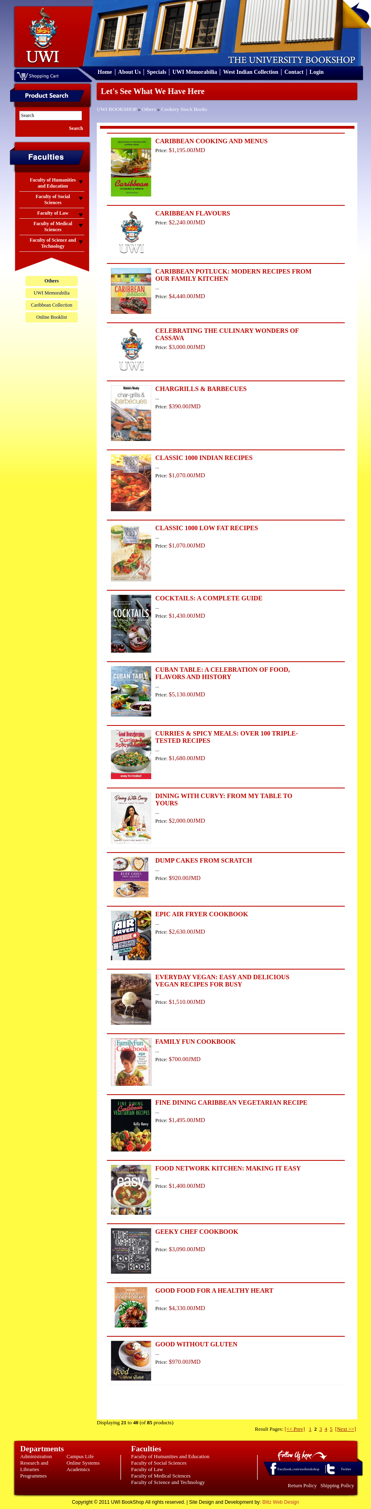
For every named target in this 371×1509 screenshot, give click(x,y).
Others (149, 109)
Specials (156, 72)
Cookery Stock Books (184, 109)
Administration (36, 1456)
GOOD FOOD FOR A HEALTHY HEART (214, 1290)
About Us (129, 72)
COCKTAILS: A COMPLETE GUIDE (209, 598)
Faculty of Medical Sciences (161, 1476)
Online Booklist (51, 317)
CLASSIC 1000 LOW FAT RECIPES (206, 528)
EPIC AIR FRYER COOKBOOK (201, 914)
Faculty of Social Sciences (159, 1463)
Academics (78, 1469)
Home (105, 72)
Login (317, 72)
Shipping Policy (337, 1485)
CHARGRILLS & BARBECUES (201, 388)
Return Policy (302, 1485)
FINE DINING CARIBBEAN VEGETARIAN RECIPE (231, 1102)
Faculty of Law (147, 1469)
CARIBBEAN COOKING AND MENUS (211, 141)
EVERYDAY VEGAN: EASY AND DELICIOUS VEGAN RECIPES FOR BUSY (222, 981)
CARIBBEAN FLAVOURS (192, 213)
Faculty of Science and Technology (168, 1482)
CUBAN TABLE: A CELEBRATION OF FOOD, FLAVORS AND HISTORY (222, 673)
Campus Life (80, 1456)
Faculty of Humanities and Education (170, 1456)
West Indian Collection (250, 72)
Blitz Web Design (281, 1502)
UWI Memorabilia (194, 72)
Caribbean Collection (51, 305)
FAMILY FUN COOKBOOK (195, 1041)
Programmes (33, 1476)
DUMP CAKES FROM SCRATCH (203, 860)
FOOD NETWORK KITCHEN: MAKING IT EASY (228, 1168)
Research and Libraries (34, 1466)
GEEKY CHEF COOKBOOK (196, 1231)
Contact (293, 72)
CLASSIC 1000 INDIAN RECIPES (203, 457)
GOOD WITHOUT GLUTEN (196, 1344)
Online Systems (83, 1463)
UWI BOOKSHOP (117, 109)
